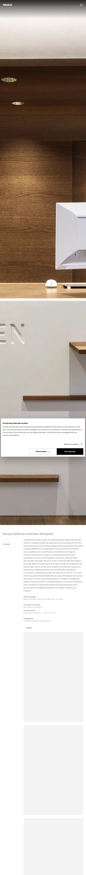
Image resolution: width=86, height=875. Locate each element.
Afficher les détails (71, 444)
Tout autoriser (70, 451)
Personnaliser (43, 451)
